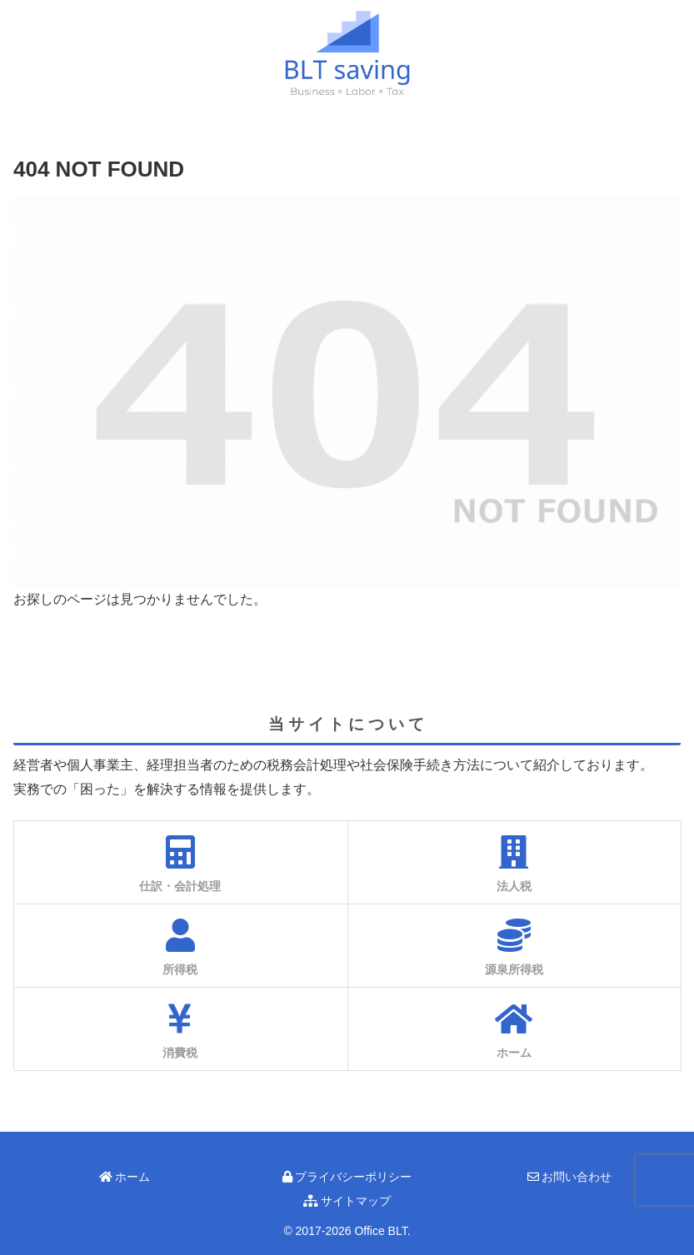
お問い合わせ (569, 1176)
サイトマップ (347, 1201)
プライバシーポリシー (347, 1176)
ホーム (125, 1176)
